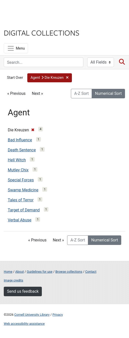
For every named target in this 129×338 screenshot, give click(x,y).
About (19, 271)
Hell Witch (17, 160)
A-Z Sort (81, 93)
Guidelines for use (39, 271)
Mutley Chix (18, 170)
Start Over (15, 78)
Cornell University (29, 9)
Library (19, 23)
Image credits (13, 280)
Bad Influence (20, 140)
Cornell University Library (32, 314)
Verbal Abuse (19, 220)
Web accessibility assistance (24, 323)
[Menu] (16, 48)
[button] (49, 77)
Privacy (57, 314)
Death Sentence (22, 150)
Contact (90, 271)
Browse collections (68, 271)
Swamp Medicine (23, 190)
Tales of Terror (21, 200)
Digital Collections (41, 33)
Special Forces (21, 180)
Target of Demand (24, 210)
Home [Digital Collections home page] (8, 271)
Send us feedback (23, 291)
